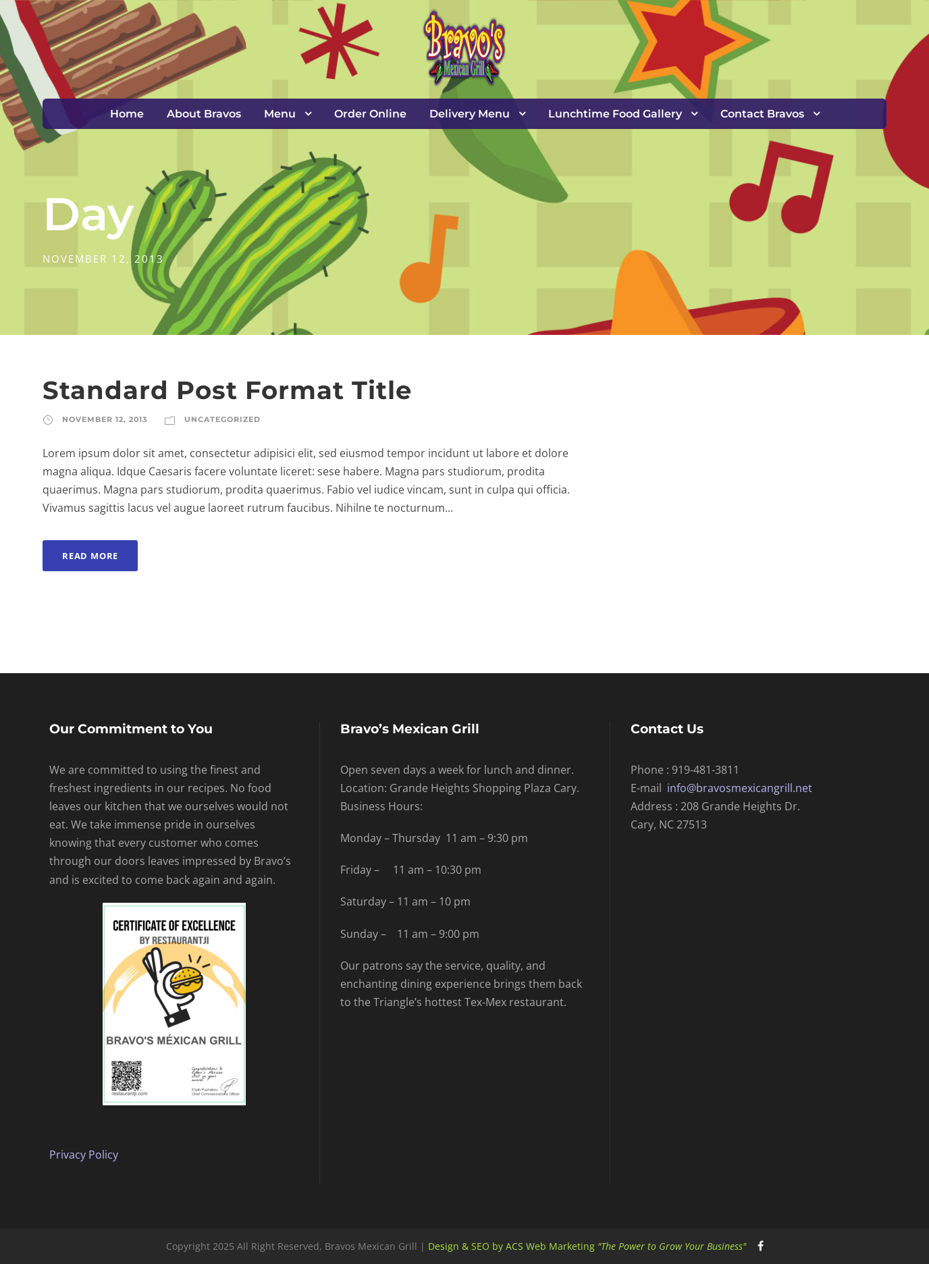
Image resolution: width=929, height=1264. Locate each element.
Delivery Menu (469, 113)
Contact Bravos (762, 113)
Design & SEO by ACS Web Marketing (587, 1246)
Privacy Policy (83, 1154)
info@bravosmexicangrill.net (739, 788)
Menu (280, 113)
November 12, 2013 (105, 419)
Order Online (370, 113)
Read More (90, 556)
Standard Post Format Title (227, 390)
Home (127, 113)
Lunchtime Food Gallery (615, 113)
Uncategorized (222, 419)
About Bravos (204, 113)
